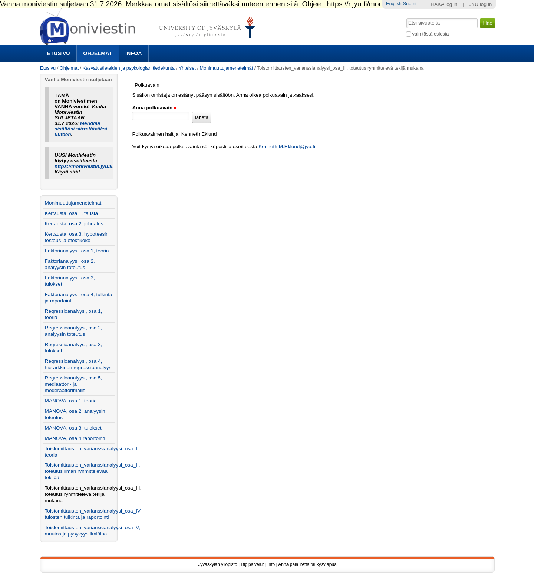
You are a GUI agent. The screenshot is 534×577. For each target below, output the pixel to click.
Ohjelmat (97, 53)
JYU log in (480, 4)
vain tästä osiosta (430, 34)
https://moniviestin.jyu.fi (83, 166)
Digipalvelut (252, 564)
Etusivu (58, 53)
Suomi (409, 3)
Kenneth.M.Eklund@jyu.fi (286, 146)
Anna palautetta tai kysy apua (307, 564)
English (394, 3)
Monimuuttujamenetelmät (226, 68)
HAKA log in (444, 4)
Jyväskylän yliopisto (217, 564)
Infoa (133, 53)
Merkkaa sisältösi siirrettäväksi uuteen (81, 128)
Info (271, 564)
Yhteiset (187, 68)
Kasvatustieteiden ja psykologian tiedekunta (129, 68)
